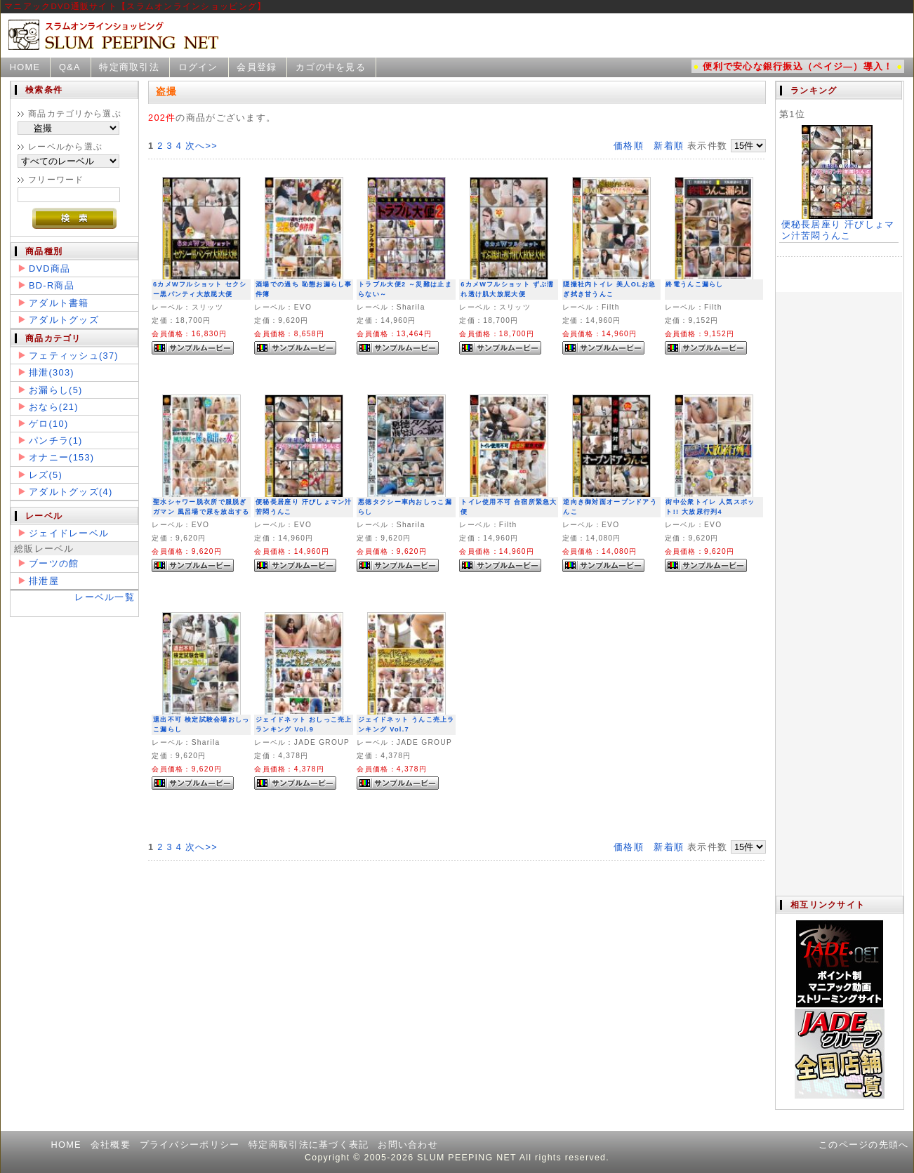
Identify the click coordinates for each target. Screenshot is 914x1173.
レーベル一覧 (104, 597)
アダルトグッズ (64, 319)
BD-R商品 (51, 285)
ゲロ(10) (48, 423)
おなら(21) (54, 407)
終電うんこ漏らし (694, 284)
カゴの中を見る (331, 67)
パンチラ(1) (56, 440)
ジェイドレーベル (69, 533)
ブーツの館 (54, 563)
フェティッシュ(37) (74, 355)
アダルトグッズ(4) (70, 491)
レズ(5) (45, 475)
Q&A (70, 67)
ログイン (198, 67)
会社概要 (111, 1144)
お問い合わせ (408, 1144)
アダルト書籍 (59, 303)
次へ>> (201, 145)
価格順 (629, 145)
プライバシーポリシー (190, 1144)
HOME (25, 67)
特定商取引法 (129, 67)
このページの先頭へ (864, 1144)
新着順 (669, 145)
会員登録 (257, 67)
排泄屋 (44, 581)
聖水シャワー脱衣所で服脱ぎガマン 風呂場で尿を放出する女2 (201, 512)
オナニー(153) (61, 457)
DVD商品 (49, 268)
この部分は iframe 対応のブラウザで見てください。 (839, 488)
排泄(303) (51, 372)
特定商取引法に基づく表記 (309, 1144)
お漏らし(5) (56, 390)
